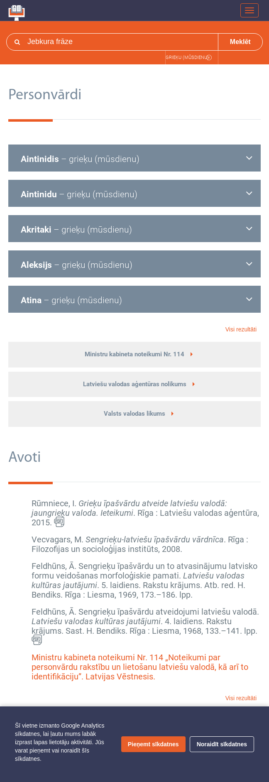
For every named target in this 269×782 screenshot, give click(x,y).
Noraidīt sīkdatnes (222, 744)
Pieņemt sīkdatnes (153, 744)
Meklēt (240, 41)
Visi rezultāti (241, 329)
